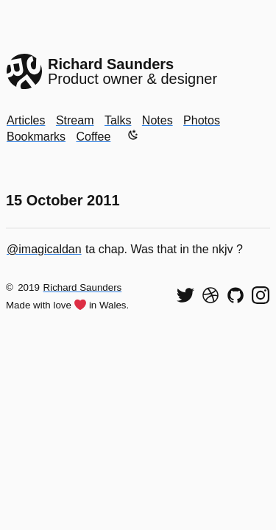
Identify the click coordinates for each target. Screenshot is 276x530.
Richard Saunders (82, 287)
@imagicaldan (44, 249)
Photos (201, 120)
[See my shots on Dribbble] (210, 295)
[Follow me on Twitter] (185, 295)
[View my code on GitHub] (235, 295)
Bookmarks (36, 136)
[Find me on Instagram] (260, 295)
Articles (26, 120)
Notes (157, 120)
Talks (118, 120)
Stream (75, 120)
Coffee (93, 136)
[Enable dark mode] (133, 134)
